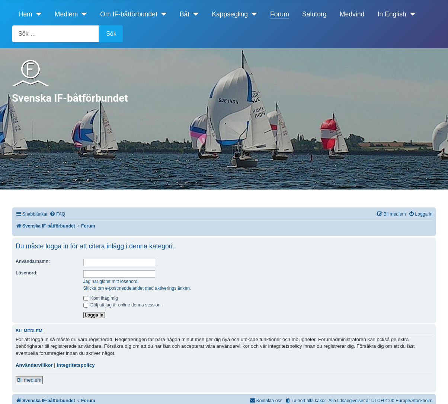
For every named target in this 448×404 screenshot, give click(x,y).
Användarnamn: (33, 261)
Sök (111, 34)
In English (392, 14)
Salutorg (314, 14)
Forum (279, 14)
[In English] (411, 14)
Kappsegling (230, 14)
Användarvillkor (34, 365)
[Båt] (194, 14)
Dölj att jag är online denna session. (122, 305)
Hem (25, 14)
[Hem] (37, 14)
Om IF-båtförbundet (128, 14)
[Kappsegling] (252, 14)
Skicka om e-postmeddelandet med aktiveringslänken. (137, 288)
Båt (184, 14)
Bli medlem (29, 380)
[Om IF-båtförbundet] (162, 14)
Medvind (352, 14)
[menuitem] (57, 214)
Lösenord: (27, 273)
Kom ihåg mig (100, 298)
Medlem (66, 14)
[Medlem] (82, 14)
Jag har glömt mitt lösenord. (111, 281)
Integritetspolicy (76, 365)
